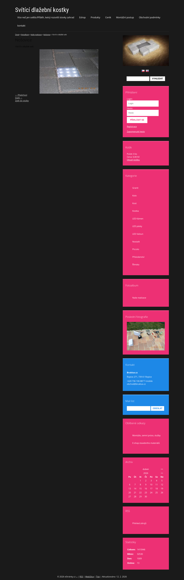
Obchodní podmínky (149, 17)
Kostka (135, 210)
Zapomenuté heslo (136, 131)
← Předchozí (21, 95)
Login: (130, 98)
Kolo (134, 195)
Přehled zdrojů (139, 523)
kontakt (21, 25)
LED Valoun (137, 234)
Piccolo (135, 249)
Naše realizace (36, 34)
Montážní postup (125, 17)
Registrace (132, 126)
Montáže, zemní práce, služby (146, 435)
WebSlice (89, 576)
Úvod (17, 34)
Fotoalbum (25, 34)
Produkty (95, 17)
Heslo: (130, 108)
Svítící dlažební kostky (42, 10)
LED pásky (137, 226)
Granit (135, 187)
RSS (81, 576)
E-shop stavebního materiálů (146, 443)
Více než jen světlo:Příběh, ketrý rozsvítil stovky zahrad (45, 17)
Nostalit (136, 241)
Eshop (82, 17)
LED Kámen (137, 218)
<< (130, 469)
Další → (18, 97)
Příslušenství (138, 257)
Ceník (108, 17)
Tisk (98, 576)
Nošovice (46, 34)
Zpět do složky (22, 100)
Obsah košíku (133, 159)
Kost (134, 203)
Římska (135, 264)
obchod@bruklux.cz (136, 384)
